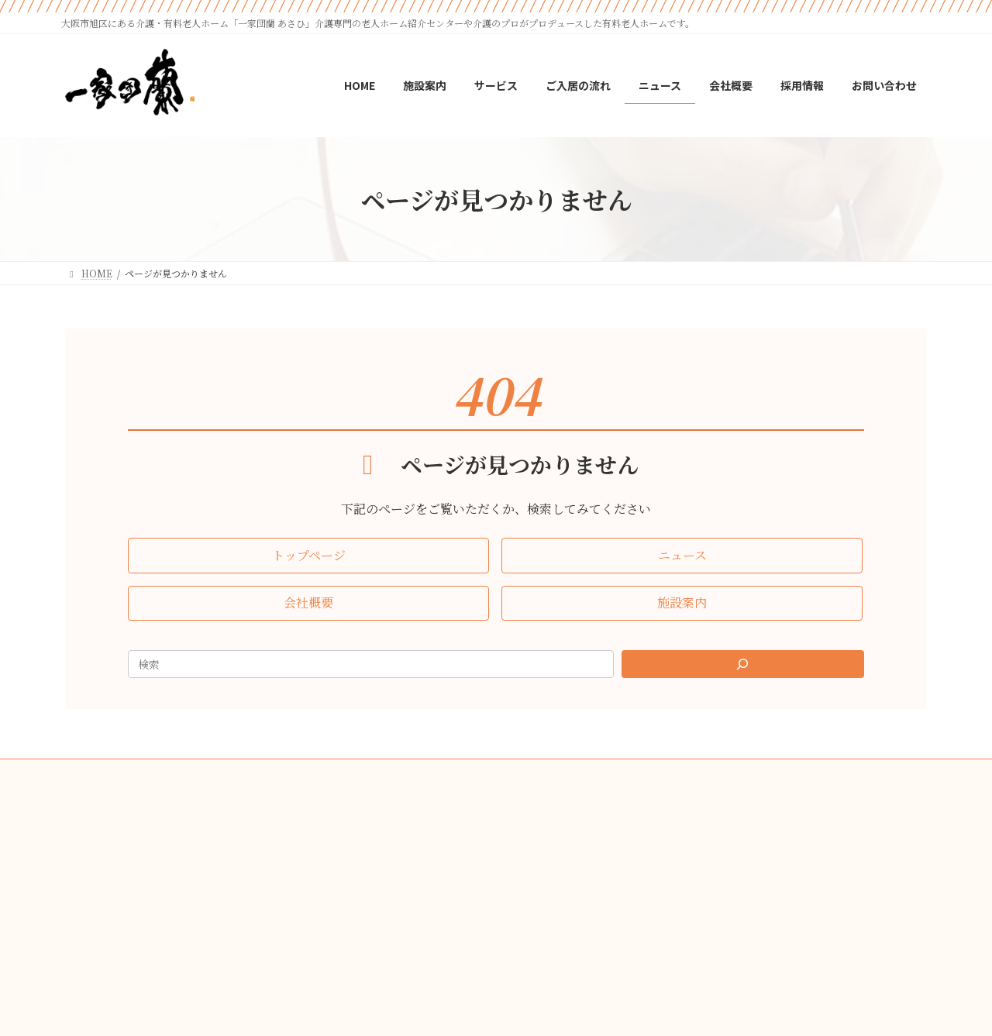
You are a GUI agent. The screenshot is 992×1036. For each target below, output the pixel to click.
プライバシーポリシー (530, 773)
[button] (308, 555)
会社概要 (434, 773)
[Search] (743, 664)
